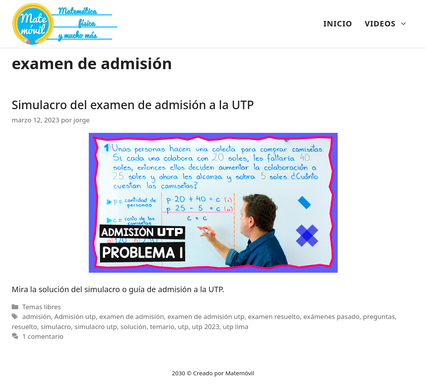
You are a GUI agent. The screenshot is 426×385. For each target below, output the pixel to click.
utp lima (236, 326)
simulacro (55, 326)
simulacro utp (95, 326)
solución (134, 326)
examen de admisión (131, 316)
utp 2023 (205, 326)
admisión (36, 316)
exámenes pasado (331, 316)
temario (162, 326)
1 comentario (42, 336)
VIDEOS (389, 23)
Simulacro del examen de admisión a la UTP (133, 105)
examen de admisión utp (205, 316)
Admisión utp (75, 316)
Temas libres (41, 306)
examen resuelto (274, 316)
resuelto (24, 326)
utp (183, 326)
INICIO (337, 23)
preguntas (379, 316)
